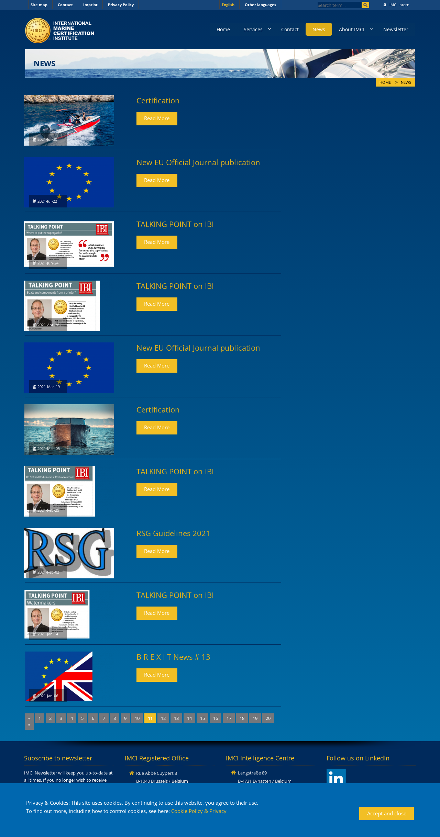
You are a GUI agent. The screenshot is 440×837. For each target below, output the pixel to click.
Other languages (260, 4)
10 (137, 718)
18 (242, 718)
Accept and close (386, 813)
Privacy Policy (121, 4)
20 (268, 718)
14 (189, 718)
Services (252, 29)
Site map (39, 4)
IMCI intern (396, 4)
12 (163, 718)
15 (202, 718)
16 (215, 718)
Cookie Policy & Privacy (199, 810)
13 (176, 718)
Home (223, 29)
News (318, 29)
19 (255, 718)
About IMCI (351, 29)
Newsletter (395, 29)
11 (150, 718)
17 (229, 718)
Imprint (90, 4)
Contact (65, 4)
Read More (156, 118)
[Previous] (29, 718)
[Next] (29, 725)
